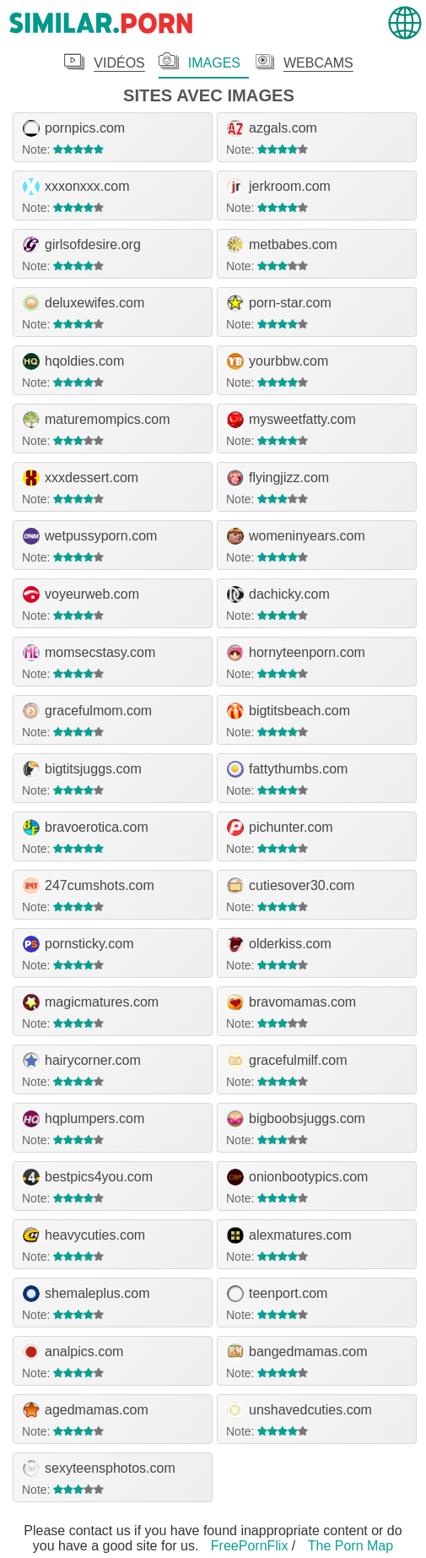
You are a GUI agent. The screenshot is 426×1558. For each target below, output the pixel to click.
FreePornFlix (249, 1546)
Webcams (318, 63)
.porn (101, 23)
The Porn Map (350, 1546)
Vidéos (119, 63)
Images (214, 63)
